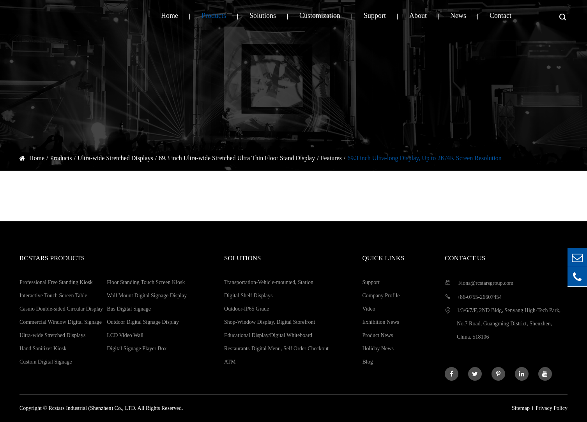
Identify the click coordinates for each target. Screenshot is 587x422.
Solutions (262, 15)
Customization (319, 15)
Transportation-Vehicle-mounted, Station (268, 282)
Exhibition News (380, 322)
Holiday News (378, 348)
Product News (377, 335)
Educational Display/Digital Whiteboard (268, 335)
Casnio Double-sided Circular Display (61, 309)
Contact (500, 15)
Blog (367, 362)
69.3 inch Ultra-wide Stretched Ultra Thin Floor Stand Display (237, 158)
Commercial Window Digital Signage (60, 322)
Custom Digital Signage (45, 362)
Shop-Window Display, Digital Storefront (269, 322)
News (458, 15)
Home (169, 15)
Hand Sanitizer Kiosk (43, 348)
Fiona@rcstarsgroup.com (479, 282)
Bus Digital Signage (129, 309)
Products (214, 15)
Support (375, 15)
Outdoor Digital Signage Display (143, 322)
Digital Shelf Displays (248, 295)
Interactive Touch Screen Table (53, 295)
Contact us (465, 258)
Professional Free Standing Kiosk (56, 282)
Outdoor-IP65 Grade (246, 309)
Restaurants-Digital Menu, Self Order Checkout (276, 348)
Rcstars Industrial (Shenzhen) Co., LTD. (92, 408)
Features (331, 158)
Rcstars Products (52, 258)
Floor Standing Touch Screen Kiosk (146, 282)
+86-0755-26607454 (473, 296)
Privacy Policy (552, 408)
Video (368, 309)
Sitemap (521, 408)
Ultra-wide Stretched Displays (115, 158)
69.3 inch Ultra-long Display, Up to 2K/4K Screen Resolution (424, 158)
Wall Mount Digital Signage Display (147, 295)
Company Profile (381, 295)
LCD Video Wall (125, 335)
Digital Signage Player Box (137, 348)
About (418, 15)
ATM (230, 362)
